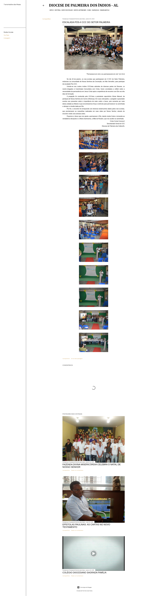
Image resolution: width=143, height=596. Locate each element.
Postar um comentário (77, 470)
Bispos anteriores (79, 10)
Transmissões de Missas (118, 10)
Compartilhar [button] (46, 19)
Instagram (7, 38)
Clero (88, 10)
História (57, 10)
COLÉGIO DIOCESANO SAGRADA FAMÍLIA (84, 572)
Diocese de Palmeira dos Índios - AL (83, 5)
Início (51, 10)
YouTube (6, 35)
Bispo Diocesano (66, 10)
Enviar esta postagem (77, 358)
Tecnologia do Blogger (84, 587)
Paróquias (94, 10)
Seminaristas (104, 10)
